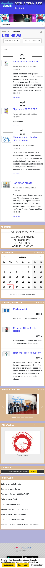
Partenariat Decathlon (25, 61)
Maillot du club (20, 309)
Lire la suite (16, 98)
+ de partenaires (39, 425)
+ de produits (40, 302)
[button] (3, 406)
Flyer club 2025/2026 (25, 109)
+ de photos (40, 389)
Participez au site (23, 183)
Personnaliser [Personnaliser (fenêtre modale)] (37, 565)
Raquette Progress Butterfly (27, 353)
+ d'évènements (39, 252)
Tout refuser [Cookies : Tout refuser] (23, 565)
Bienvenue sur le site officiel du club (25, 139)
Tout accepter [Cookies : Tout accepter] (8, 565)
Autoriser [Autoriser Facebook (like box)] (33, 472)
